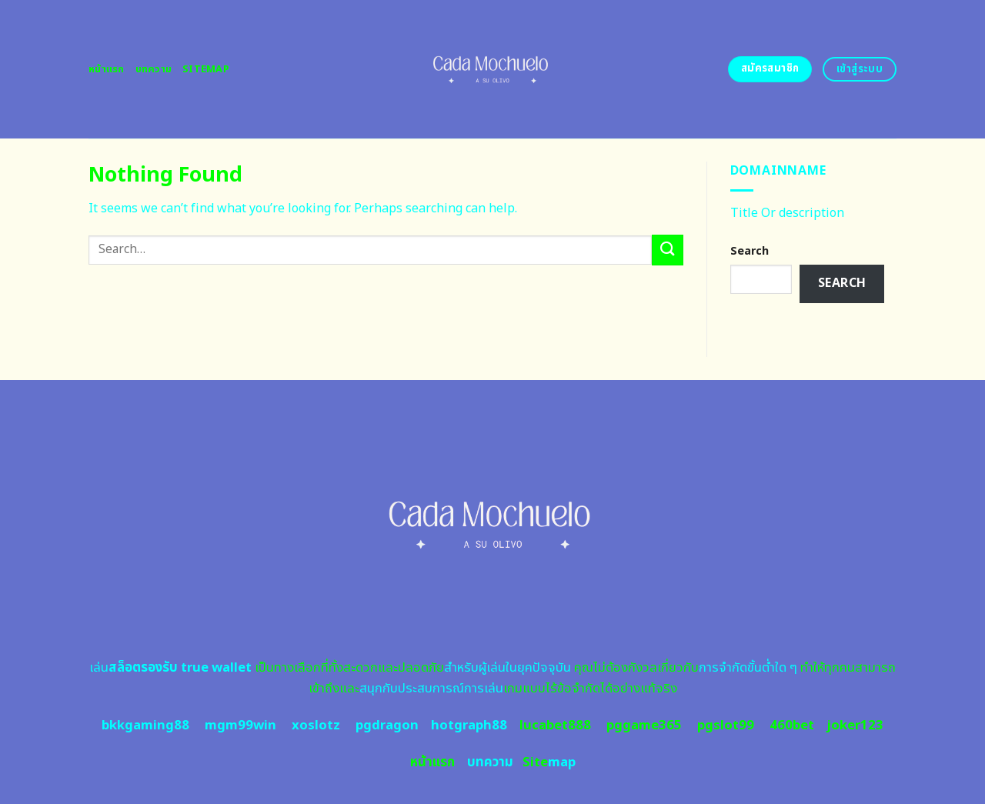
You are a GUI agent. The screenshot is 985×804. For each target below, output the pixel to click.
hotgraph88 (469, 726)
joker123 (854, 726)
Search (749, 251)
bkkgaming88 (145, 726)
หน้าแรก (106, 69)
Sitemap (205, 69)
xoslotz (316, 726)
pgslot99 (725, 726)
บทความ (153, 69)
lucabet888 (555, 726)
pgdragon (387, 726)
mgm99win (240, 726)
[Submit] (667, 250)
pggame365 (644, 726)
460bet (792, 726)
